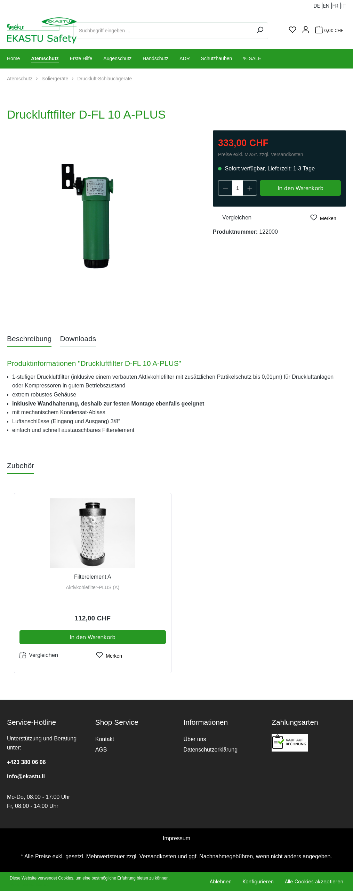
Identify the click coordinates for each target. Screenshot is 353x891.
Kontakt (104, 739)
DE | (318, 4)
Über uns (195, 739)
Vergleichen (232, 217)
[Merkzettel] (292, 30)
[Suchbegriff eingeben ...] (162, 30)
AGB (101, 750)
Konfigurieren (258, 881)
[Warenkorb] (329, 30)
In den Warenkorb (300, 188)
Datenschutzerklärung (211, 750)
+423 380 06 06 (26, 762)
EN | (327, 4)
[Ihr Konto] (305, 30)
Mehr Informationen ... (30, 884)
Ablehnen (221, 881)
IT (344, 4)
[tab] (29, 338)
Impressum (176, 838)
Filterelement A (92, 577)
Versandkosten (157, 856)
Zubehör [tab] (20, 465)
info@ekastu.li (26, 776)
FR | (337, 4)
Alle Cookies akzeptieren (314, 881)
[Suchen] (260, 30)
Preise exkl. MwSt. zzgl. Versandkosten (260, 154)
